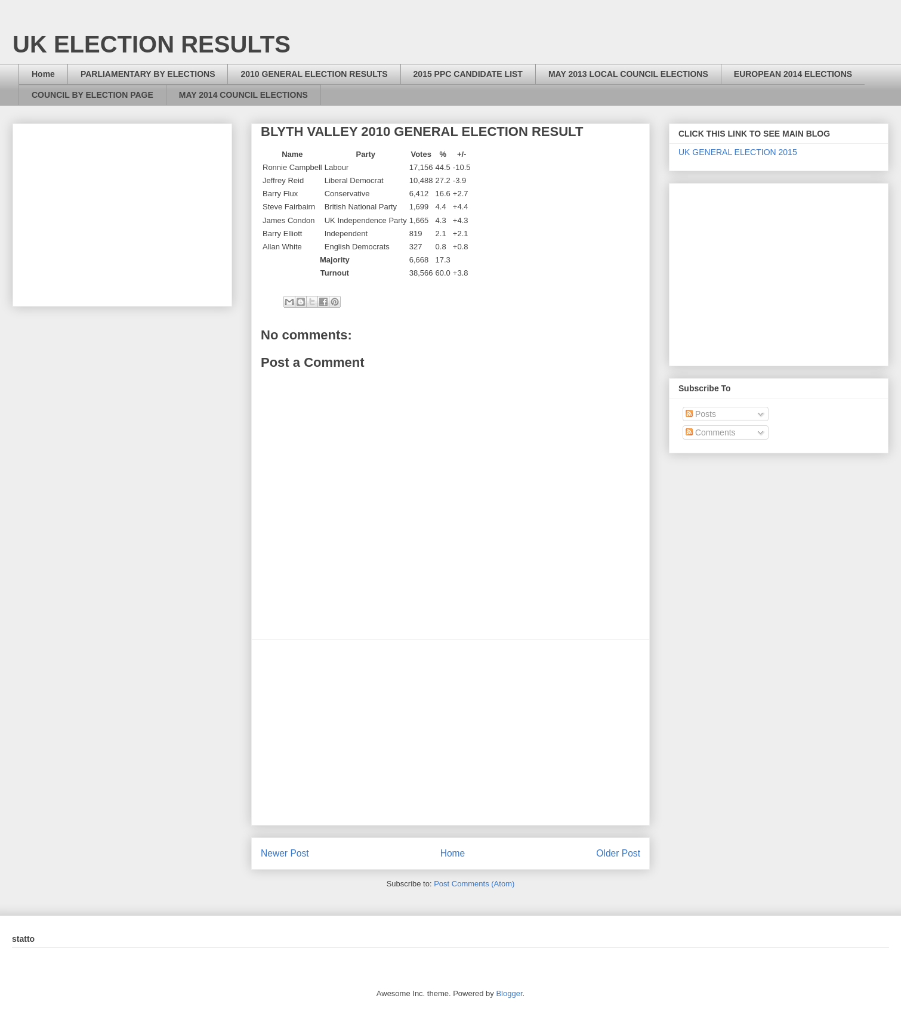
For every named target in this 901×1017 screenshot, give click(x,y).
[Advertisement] (450, 732)
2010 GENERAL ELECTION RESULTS (313, 74)
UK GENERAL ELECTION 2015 (737, 152)
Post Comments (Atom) (474, 883)
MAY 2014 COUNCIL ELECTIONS (243, 95)
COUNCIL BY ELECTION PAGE (92, 95)
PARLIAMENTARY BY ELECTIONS (148, 74)
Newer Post (285, 853)
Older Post (618, 853)
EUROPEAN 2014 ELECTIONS (793, 74)
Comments (711, 432)
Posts (701, 414)
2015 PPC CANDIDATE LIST (468, 74)
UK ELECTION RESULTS (152, 44)
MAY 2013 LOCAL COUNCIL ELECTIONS (628, 74)
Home (43, 74)
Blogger (509, 993)
